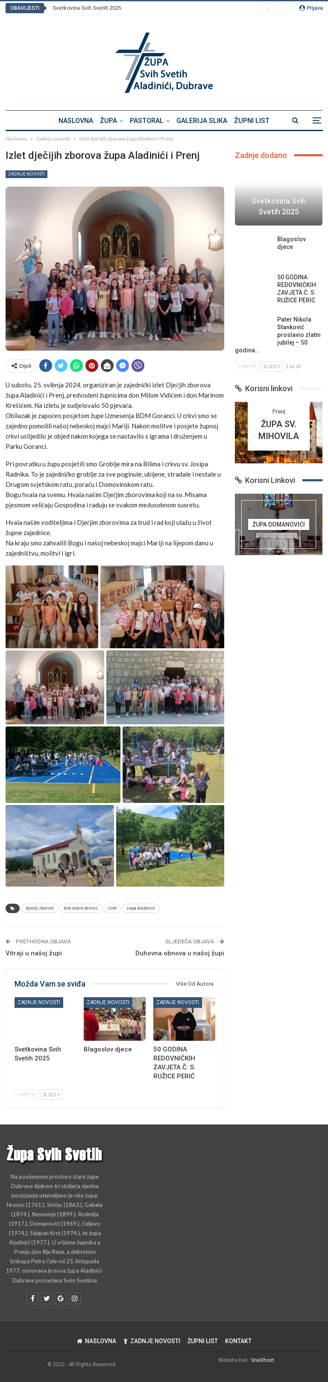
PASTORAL (147, 121)
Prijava (311, 8)
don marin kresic (81, 908)
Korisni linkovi (264, 388)
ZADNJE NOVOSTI (151, 1341)
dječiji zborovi (40, 908)
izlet (112, 908)
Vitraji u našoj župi (34, 953)
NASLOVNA (73, 121)
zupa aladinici (140, 908)
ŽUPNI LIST (254, 121)
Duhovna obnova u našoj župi (179, 953)
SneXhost (262, 1360)
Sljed (51, 1094)
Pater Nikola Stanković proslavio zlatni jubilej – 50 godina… (278, 335)
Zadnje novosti (26, 174)
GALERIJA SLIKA (203, 121)
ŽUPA (107, 121)
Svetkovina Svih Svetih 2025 (87, 8)
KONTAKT (238, 1341)
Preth (26, 1094)
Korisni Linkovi (265, 480)
